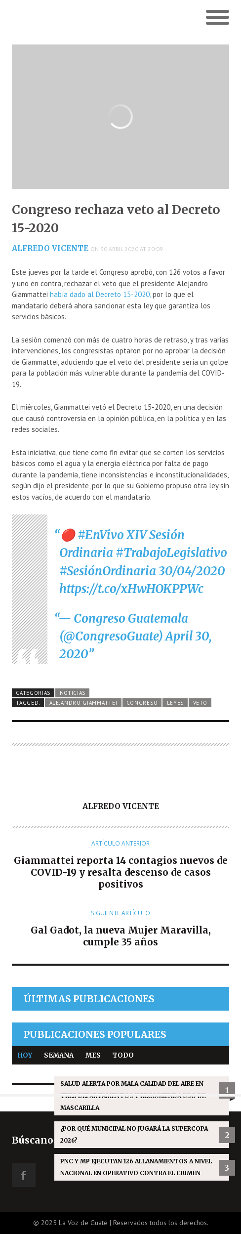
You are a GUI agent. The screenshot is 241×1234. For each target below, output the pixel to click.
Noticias (73, 692)
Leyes (175, 702)
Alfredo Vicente (50, 248)
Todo (123, 1055)
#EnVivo (101, 535)
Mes (93, 1055)
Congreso (142, 702)
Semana (59, 1055)
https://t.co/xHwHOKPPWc (131, 588)
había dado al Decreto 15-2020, (99, 294)
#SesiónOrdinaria (107, 571)
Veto (200, 702)
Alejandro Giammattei (83, 702)
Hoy (25, 1055)
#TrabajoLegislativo (171, 552)
